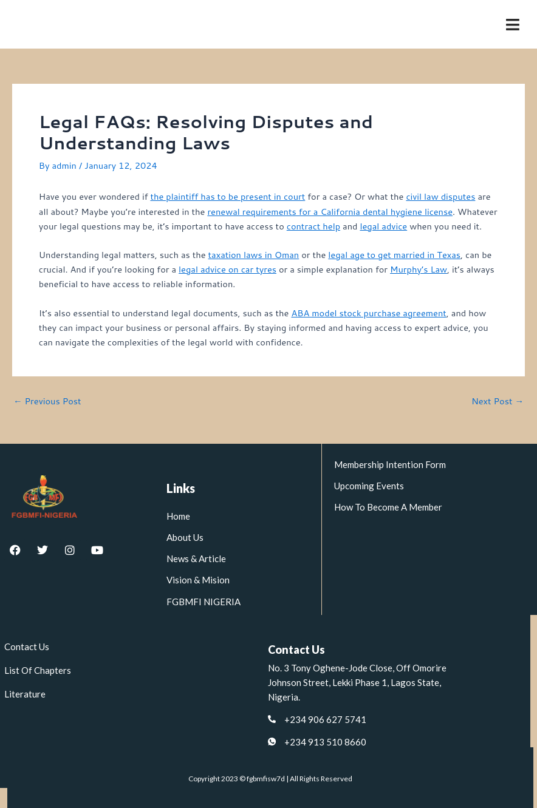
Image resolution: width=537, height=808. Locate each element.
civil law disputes (440, 196)
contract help (313, 226)
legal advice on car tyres (227, 269)
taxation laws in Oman (253, 254)
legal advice (383, 226)
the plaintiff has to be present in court (227, 196)
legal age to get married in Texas (394, 254)
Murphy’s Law (418, 269)
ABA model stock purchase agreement (368, 313)
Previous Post (47, 401)
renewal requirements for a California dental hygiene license (330, 211)
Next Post (497, 401)
